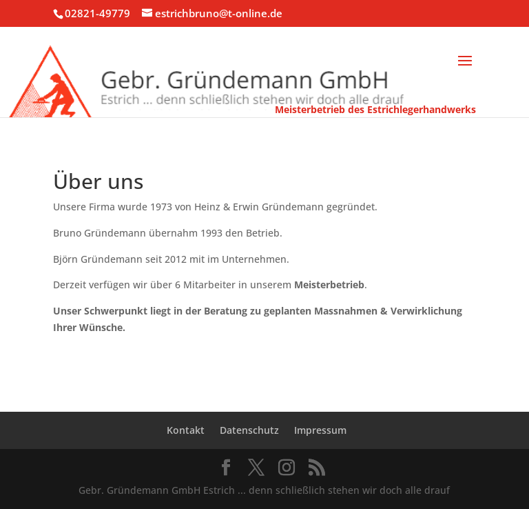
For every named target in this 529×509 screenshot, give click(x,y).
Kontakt (186, 430)
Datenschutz (249, 430)
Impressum (320, 430)
